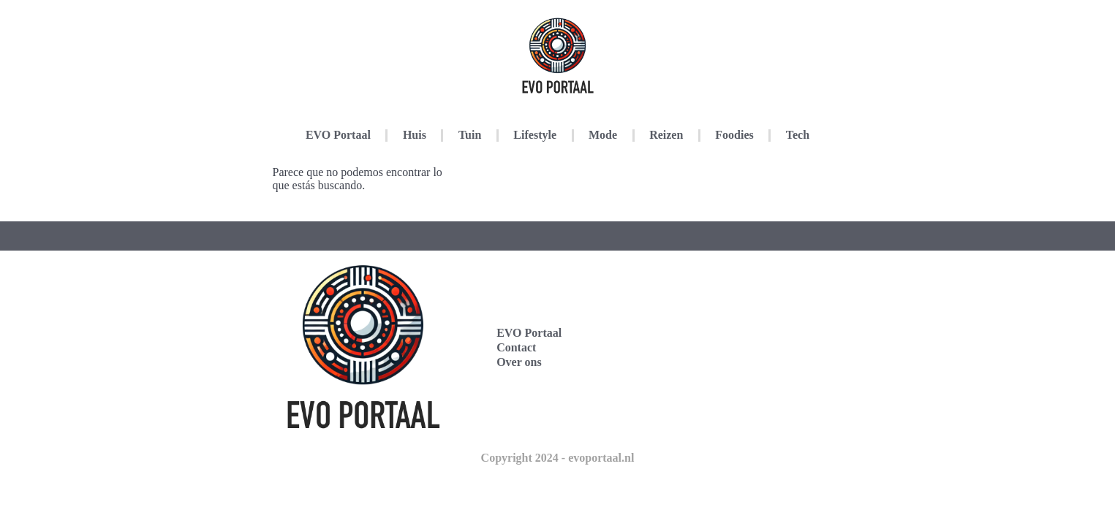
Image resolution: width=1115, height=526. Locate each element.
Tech (797, 135)
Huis (414, 135)
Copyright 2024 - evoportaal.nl (558, 457)
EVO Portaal (338, 135)
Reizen (666, 135)
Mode (603, 135)
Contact (516, 347)
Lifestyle (534, 135)
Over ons (518, 362)
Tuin (469, 135)
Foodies (734, 135)
